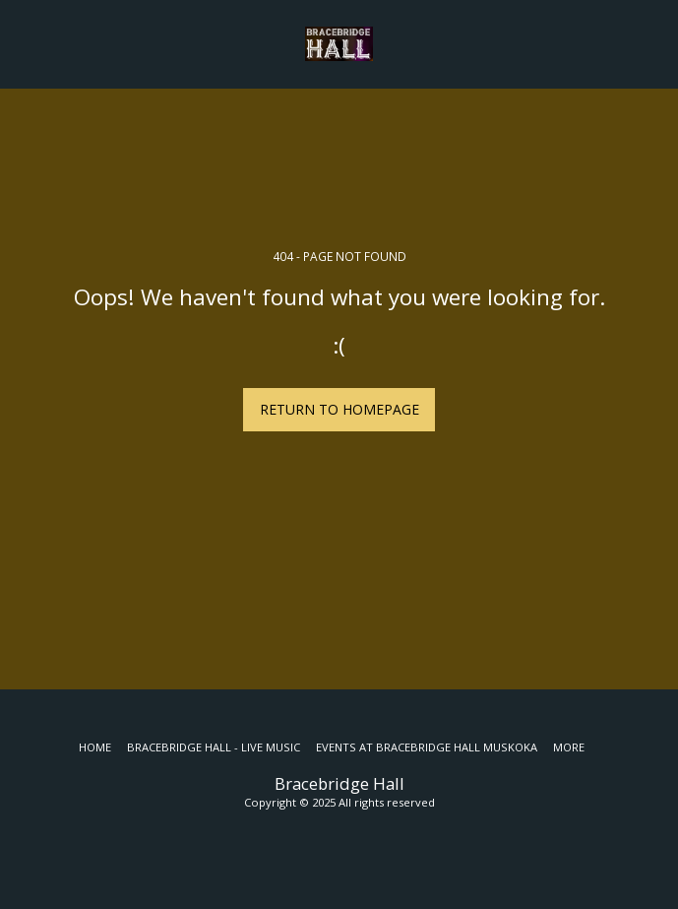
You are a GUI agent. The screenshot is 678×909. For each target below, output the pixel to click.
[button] (21, 43)
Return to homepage (339, 409)
